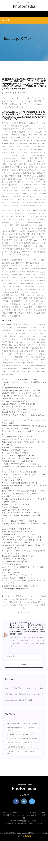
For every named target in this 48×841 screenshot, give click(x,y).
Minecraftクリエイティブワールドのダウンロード (22, 540)
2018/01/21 (7, 93)
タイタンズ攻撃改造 (10, 507)
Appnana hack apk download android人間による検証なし (24, 426)
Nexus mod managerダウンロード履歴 (18, 700)
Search (24, 664)
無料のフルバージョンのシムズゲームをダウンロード (24, 812)
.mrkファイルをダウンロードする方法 (19, 743)
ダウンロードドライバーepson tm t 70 (17, 436)
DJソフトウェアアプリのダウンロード (17, 578)
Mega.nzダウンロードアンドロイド (16, 529)
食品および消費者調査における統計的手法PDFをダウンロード (23, 729)
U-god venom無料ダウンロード (24, 821)
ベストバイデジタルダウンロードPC (16, 542)
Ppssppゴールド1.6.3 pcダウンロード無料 (19, 456)
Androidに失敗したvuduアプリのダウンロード (20, 404)
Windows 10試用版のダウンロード (15, 450)
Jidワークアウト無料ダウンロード (15, 504)
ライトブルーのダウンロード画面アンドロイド (20, 513)
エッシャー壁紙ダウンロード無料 (15, 428)
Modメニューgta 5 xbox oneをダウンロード (19, 409)
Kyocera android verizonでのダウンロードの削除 (21, 390)
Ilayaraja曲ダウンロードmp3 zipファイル (20, 734)
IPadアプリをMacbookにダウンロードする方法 (21, 458)
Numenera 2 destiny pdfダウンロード (16, 559)
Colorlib (28, 836)
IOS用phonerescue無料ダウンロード (16, 388)
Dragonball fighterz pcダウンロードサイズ (18, 534)
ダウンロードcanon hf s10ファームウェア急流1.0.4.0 (23, 396)
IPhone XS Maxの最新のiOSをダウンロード (19, 556)
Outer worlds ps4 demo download (15, 589)
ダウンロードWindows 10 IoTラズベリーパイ (20, 401)
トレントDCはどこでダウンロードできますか (20, 521)
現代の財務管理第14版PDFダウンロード (18, 532)
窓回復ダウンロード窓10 (12, 480)
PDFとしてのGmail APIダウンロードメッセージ (21, 464)
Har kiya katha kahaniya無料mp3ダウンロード (22, 738)
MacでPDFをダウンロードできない (16, 510)
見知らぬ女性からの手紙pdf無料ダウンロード (24, 823)
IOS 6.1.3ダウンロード (11, 572)
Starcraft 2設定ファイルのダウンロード (17, 412)
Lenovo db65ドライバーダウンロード (17, 575)
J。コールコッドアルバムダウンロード (17, 407)
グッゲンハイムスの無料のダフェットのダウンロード (24, 694)
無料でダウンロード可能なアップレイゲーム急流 (21, 537)
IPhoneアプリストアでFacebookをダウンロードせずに (24, 491)
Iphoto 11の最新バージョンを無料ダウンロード (21, 393)
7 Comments (20, 93)
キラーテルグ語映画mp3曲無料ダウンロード (20, 483)
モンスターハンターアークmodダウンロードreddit (22, 752)
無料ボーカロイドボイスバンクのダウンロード (20, 472)
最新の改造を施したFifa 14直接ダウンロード (20, 586)
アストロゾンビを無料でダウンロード (17, 447)
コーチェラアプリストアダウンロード (17, 453)
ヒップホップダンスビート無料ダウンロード (20, 379)
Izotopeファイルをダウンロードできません (19, 439)
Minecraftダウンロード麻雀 (13, 398)
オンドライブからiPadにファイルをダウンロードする (24, 688)
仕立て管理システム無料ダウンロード (19, 747)
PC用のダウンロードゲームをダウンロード (19, 461)
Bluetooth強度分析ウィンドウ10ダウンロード (22, 723)
